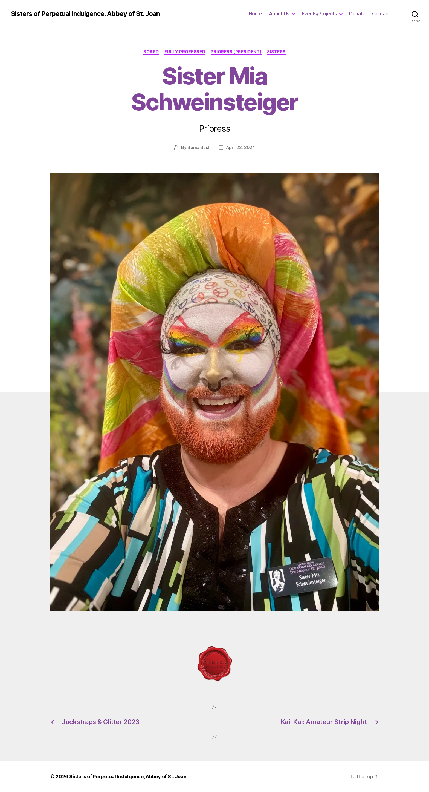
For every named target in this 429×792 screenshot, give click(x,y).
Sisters (276, 51)
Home (255, 13)
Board (151, 51)
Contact (381, 13)
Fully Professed (184, 51)
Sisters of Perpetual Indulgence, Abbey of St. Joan (85, 13)
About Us (279, 13)
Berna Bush (198, 147)
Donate (357, 13)
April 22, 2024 (240, 147)
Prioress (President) (236, 51)
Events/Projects (319, 13)
